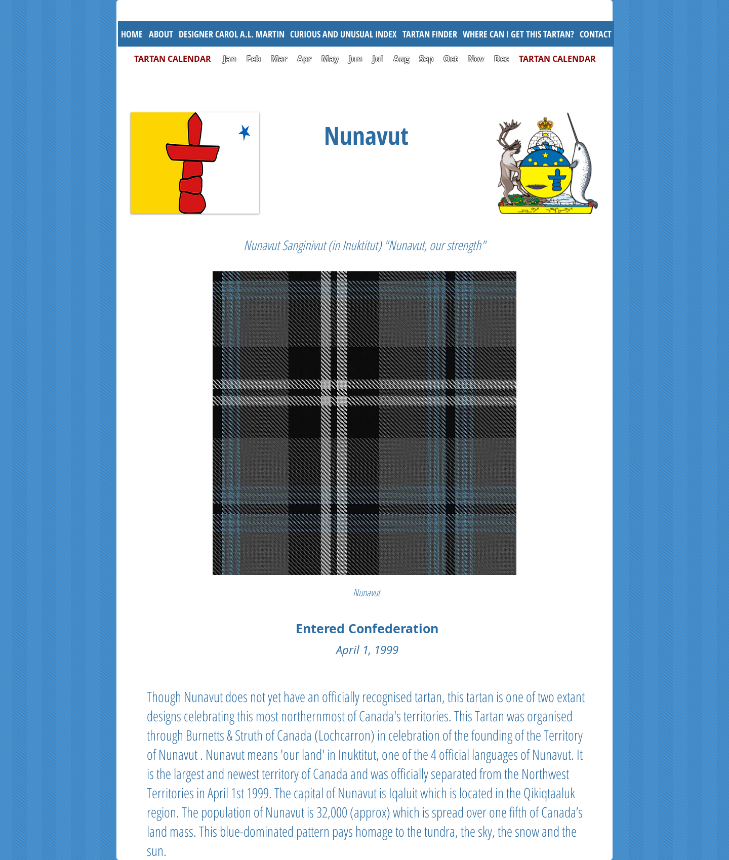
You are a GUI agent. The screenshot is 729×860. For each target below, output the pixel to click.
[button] (343, 34)
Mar (279, 58)
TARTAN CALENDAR (177, 58)
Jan (229, 58)
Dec (501, 58)
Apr (304, 58)
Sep (426, 58)
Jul (379, 58)
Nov (476, 58)
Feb (254, 58)
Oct (451, 58)
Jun (355, 58)
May (330, 58)
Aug (401, 58)
